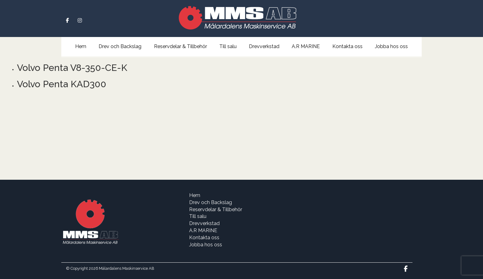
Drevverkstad (264, 46)
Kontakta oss (347, 46)
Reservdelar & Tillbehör (180, 46)
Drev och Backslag (120, 46)
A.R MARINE (306, 46)
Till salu (228, 46)
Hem (80, 46)
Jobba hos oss (391, 46)
